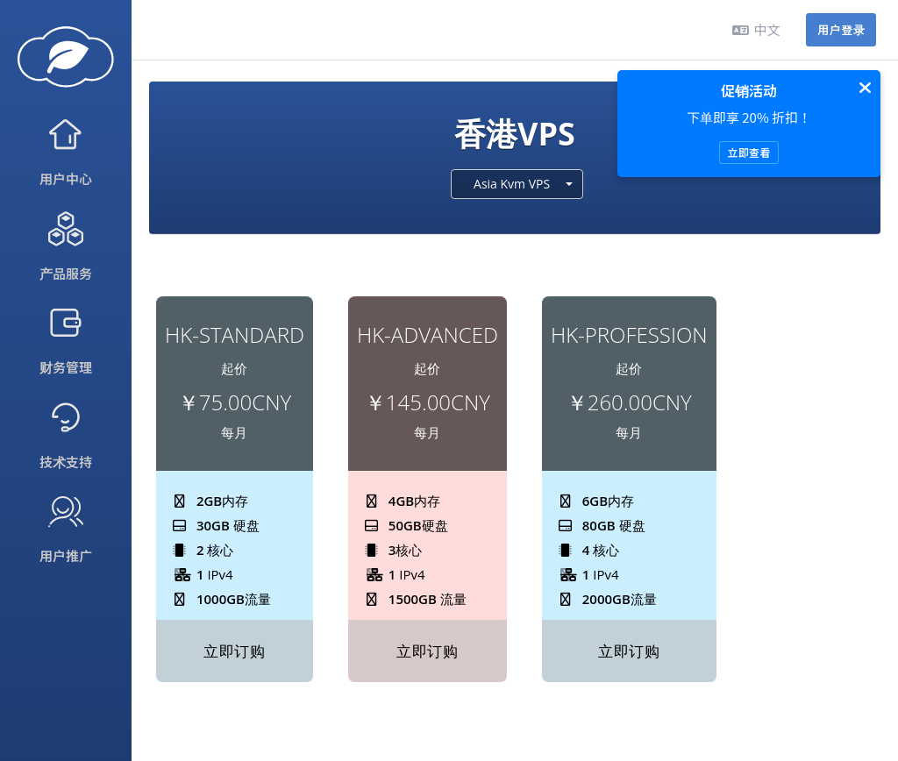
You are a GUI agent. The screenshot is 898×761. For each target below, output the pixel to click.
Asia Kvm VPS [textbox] (512, 183)
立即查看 (748, 152)
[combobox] (517, 184)
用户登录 (841, 29)
